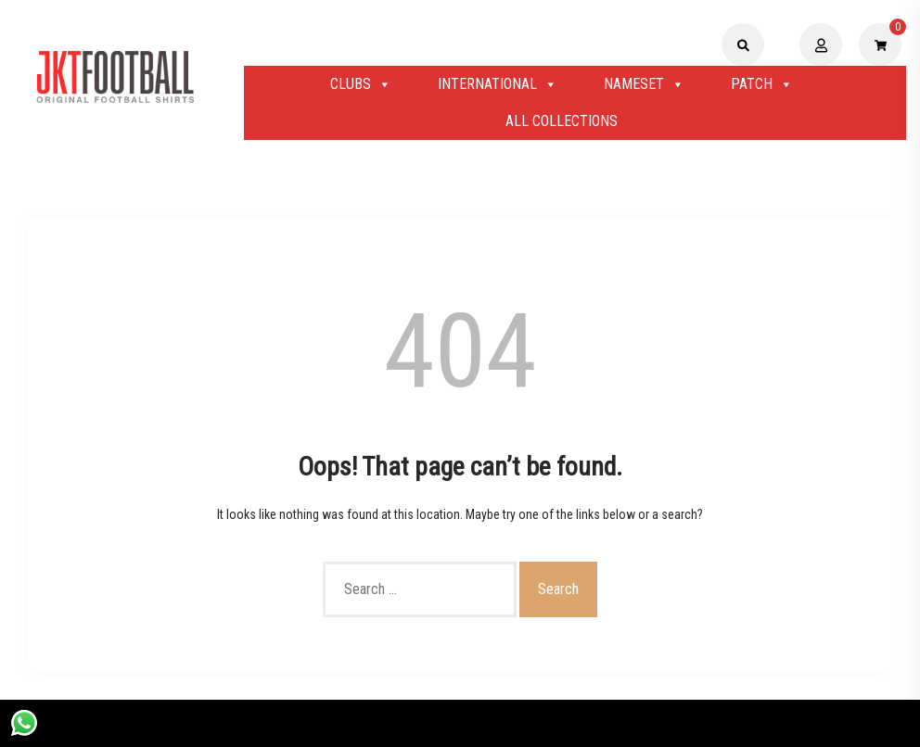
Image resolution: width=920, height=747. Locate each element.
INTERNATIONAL (497, 84)
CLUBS (360, 84)
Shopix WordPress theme (523, 722)
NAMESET (644, 84)
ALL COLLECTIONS (561, 121)
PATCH (762, 84)
